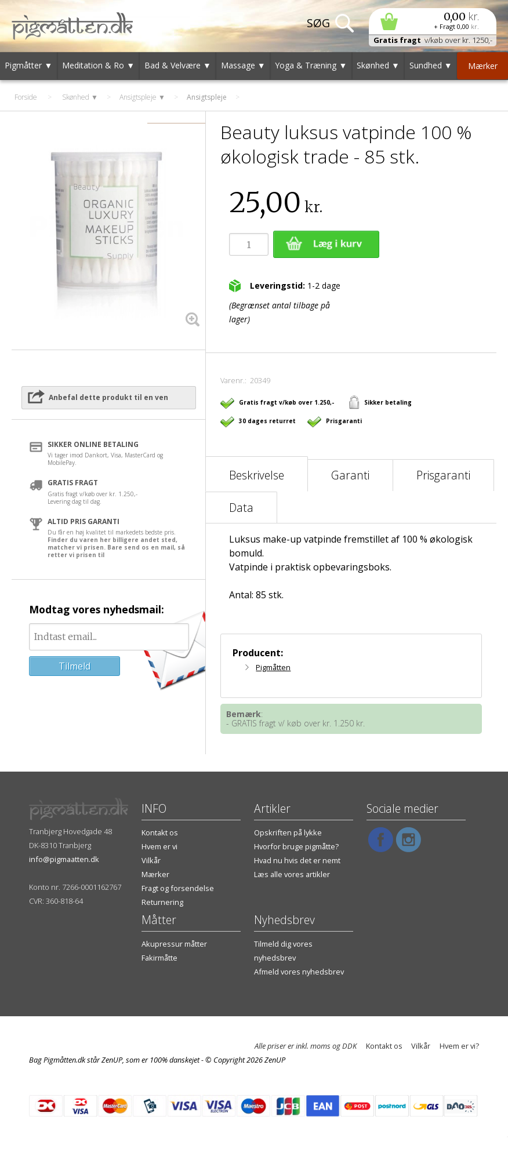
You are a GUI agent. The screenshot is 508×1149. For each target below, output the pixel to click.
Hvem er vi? (459, 1046)
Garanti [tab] (350, 475)
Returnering (162, 902)
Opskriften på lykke (288, 832)
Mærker (155, 874)
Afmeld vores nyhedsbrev (299, 971)
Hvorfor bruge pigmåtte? (296, 846)
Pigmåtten (273, 667)
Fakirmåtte (159, 957)
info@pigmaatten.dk (64, 859)
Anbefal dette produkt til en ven (108, 397)
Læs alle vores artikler (292, 874)
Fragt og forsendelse (177, 888)
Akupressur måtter (174, 944)
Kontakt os (159, 832)
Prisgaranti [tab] (443, 475)
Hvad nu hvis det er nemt (297, 860)
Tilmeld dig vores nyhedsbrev (283, 951)
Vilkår (151, 860)
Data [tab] (241, 507)
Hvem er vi (159, 846)
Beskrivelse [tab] (256, 475)
